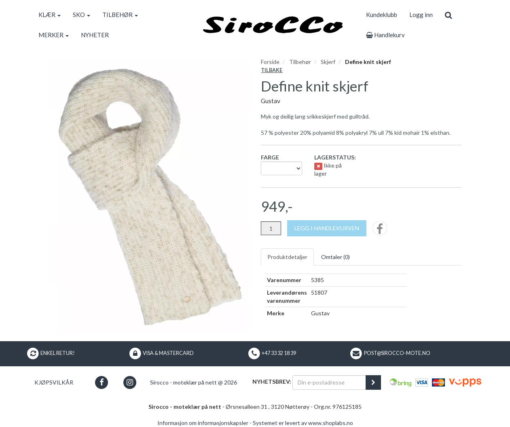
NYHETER (95, 34)
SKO (81, 14)
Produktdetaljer (287, 256)
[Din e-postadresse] (329, 382)
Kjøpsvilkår (53, 382)
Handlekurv (385, 34)
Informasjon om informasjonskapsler (202, 422)
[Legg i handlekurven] (326, 228)
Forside (270, 61)
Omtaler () (335, 256)
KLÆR (49, 14)
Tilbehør (300, 61)
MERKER (53, 34)
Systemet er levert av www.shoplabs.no (303, 422)
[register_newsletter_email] (373, 382)
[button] (101, 382)
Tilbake (271, 70)
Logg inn (421, 14)
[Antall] (271, 228)
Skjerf (328, 61)
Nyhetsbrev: (271, 381)
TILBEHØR (120, 14)
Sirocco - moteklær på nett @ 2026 (193, 382)
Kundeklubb (381, 14)
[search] (448, 14)
